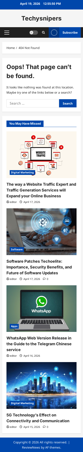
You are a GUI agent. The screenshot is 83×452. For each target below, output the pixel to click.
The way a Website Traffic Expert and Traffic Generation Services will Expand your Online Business (41, 190)
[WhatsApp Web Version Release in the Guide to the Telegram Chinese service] (41, 308)
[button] (6, 32)
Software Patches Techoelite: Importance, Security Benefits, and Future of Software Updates (39, 267)
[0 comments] (45, 279)
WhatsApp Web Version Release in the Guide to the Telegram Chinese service (39, 344)
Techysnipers (41, 18)
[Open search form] (43, 32)
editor (13, 202)
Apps (14, 326)
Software (17, 249)
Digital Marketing (22, 172)
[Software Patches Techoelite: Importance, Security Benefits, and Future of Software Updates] (41, 231)
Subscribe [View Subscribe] (63, 32)
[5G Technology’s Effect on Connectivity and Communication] (41, 385)
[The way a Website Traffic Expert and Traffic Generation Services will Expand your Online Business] (41, 154)
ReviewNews (31, 447)
